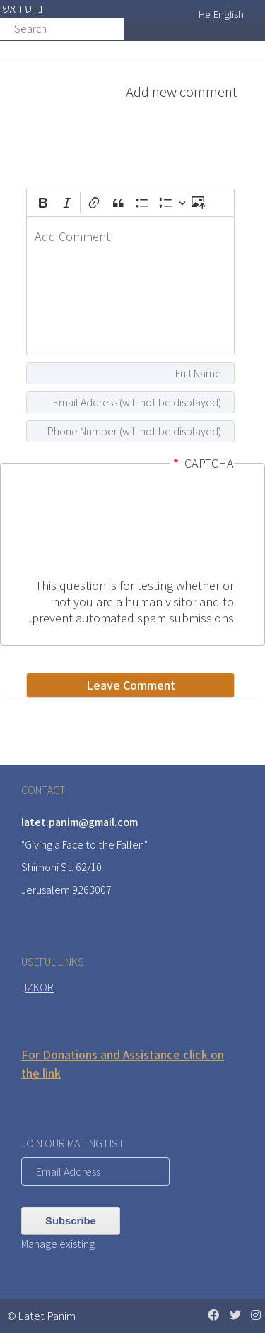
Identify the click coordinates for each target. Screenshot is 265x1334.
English (228, 13)
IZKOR (39, 987)
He (204, 13)
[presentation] (176, 526)
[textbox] (130, 285)
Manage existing (58, 1243)
